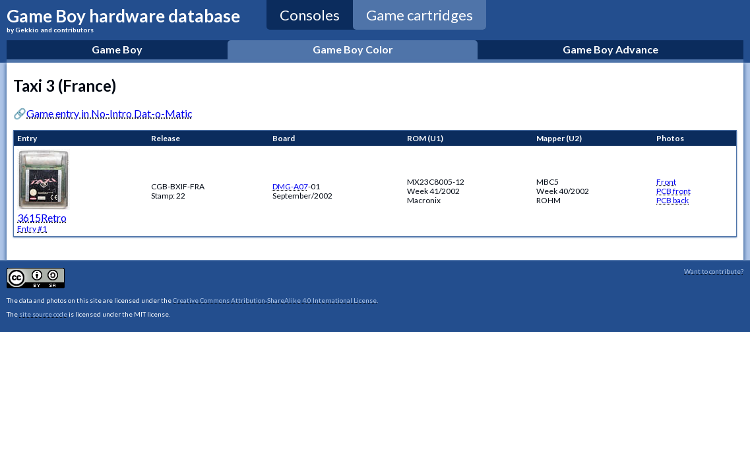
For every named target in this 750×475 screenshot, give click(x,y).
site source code (43, 314)
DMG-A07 (290, 186)
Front (666, 182)
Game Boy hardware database (123, 19)
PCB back (672, 200)
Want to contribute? (713, 271)
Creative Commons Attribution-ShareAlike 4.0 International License (275, 300)
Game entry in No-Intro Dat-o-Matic (109, 113)
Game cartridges (419, 15)
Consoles (310, 15)
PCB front (673, 191)
